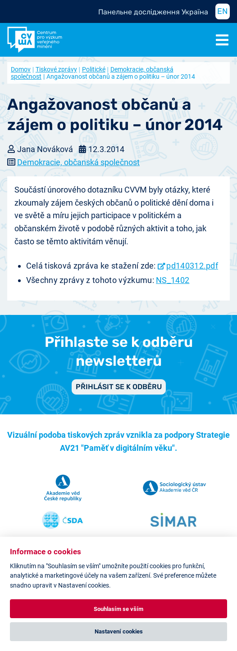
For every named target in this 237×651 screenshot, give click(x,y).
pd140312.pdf (192, 265)
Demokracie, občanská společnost (78, 162)
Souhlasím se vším (118, 609)
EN (222, 11)
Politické (93, 69)
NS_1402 (172, 280)
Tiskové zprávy (56, 69)
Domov (21, 69)
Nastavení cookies (119, 631)
